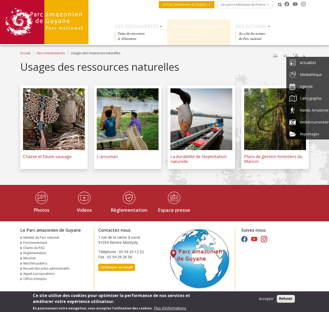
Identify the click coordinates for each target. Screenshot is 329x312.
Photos (41, 210)
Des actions (251, 26)
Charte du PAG (34, 248)
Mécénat (29, 258)
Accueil (25, 53)
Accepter (266, 300)
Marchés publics (35, 263)
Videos (84, 210)
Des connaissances (197, 26)
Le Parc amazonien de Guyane (185, 4)
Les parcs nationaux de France (243, 4)
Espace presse (174, 210)
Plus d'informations (170, 309)
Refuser (286, 300)
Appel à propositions (39, 273)
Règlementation (129, 210)
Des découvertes (137, 26)
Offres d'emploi (35, 279)
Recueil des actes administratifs (46, 268)
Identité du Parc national (41, 237)
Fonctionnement (35, 242)
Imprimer (275, 55)
